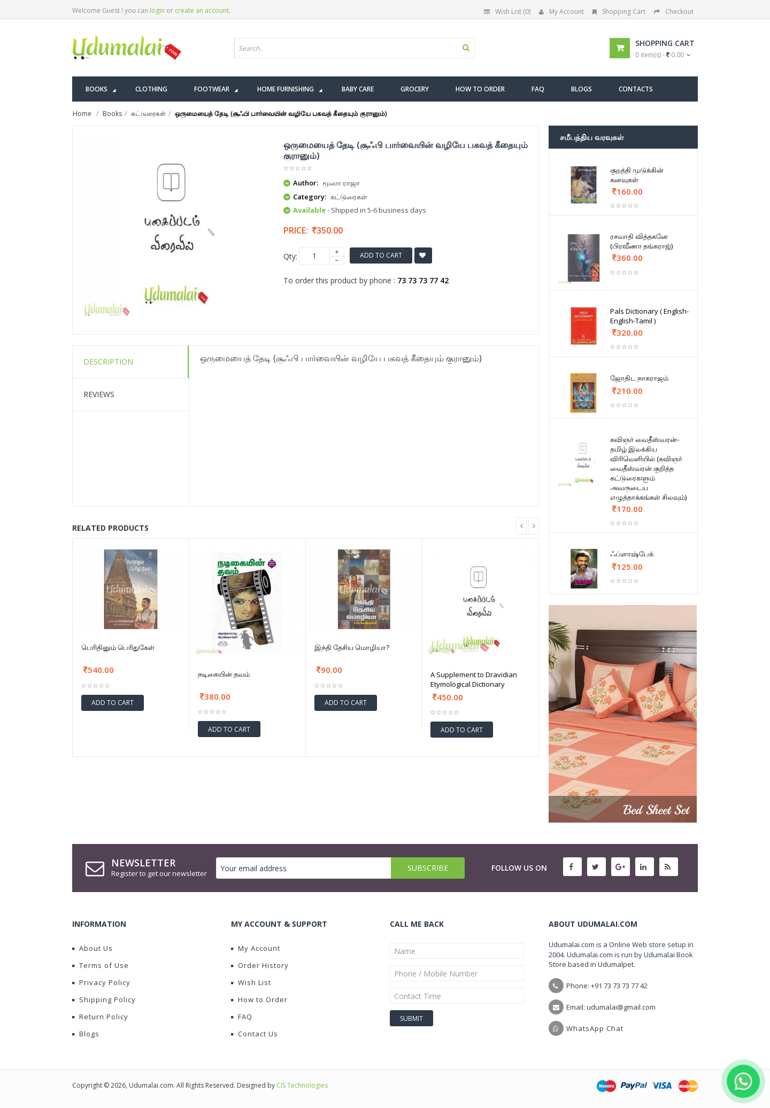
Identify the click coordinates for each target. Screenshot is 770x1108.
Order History (260, 965)
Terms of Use (100, 965)
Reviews (98, 394)
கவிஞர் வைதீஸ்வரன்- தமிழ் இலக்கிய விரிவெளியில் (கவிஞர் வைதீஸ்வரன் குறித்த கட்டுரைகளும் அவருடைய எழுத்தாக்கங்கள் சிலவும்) (648, 468)
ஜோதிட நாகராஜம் (639, 378)
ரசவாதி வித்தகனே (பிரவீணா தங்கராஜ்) (641, 241)
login (157, 10)
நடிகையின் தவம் (224, 674)
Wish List (251, 982)
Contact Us (254, 1034)
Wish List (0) (507, 11)
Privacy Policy (101, 982)
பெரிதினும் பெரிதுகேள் (118, 647)
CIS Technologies (302, 1085)
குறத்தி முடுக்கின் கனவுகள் (637, 174)
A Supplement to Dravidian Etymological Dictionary (473, 679)
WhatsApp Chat (594, 1028)
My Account (561, 11)
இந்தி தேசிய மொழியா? (351, 647)
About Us (92, 948)
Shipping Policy (104, 999)
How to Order (259, 999)
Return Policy (100, 1016)
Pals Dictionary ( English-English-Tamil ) (649, 316)
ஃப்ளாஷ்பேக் (631, 554)
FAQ (241, 1016)
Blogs (85, 1034)
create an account (202, 10)
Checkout (674, 11)
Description (108, 362)
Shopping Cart (618, 11)
